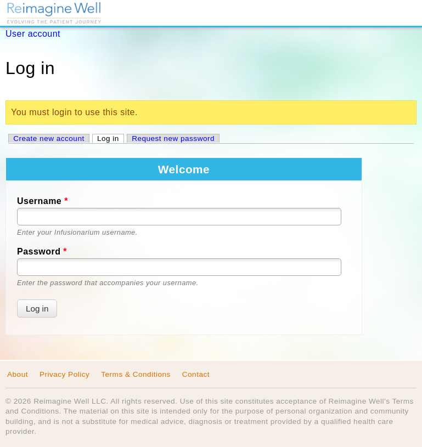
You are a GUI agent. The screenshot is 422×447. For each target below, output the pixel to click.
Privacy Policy (64, 374)
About (17, 374)
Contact (196, 374)
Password (42, 251)
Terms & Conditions (136, 374)
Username (42, 201)
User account (32, 33)
